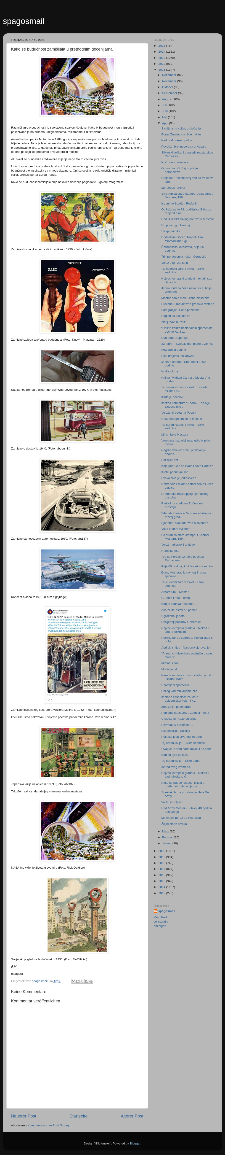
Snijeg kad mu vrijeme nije (179, 691)
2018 (162, 863)
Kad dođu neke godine (176, 140)
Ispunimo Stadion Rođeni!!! (179, 203)
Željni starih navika (174, 824)
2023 (162, 57)
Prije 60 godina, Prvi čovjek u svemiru (187, 566)
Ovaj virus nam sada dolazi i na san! (186, 749)
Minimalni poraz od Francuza (181, 817)
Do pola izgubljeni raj (175, 225)
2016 (162, 875)
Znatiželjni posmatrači (176, 706)
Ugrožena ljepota (173, 616)
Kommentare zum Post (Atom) (48, 1125)
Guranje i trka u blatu (175, 598)
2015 (162, 881)
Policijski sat (169, 460)
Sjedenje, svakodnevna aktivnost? (184, 523)
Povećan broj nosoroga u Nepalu (183, 146)
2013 (162, 893)
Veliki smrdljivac (172, 802)
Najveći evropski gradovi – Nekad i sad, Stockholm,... (185, 629)
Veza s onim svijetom (175, 528)
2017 (162, 869)
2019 (162, 857)
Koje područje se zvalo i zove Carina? (187, 466)
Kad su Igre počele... (175, 755)
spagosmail (24, 21)
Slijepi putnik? (170, 231)
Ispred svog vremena (175, 767)
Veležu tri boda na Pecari (178, 412)
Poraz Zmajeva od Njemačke (181, 134)
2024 (162, 51)
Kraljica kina (169, 371)
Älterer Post (132, 1116)
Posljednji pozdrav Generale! (181, 622)
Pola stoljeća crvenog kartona (181, 736)
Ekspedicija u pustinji (175, 730)
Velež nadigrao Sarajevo (178, 544)
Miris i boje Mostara (174, 434)
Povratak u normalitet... (177, 725)
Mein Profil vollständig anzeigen (161, 921)
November (169, 81)
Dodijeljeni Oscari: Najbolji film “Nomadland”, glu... (182, 238)
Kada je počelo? (172, 397)
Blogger (135, 1143)
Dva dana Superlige (174, 337)
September (170, 93)
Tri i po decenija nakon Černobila (183, 256)
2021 (162, 69)
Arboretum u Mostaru (175, 592)
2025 (162, 45)
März (166, 831)
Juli (165, 105)
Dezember (169, 75)
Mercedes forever (173, 187)
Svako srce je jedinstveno (178, 478)
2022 (162, 63)
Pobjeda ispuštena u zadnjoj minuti (185, 712)
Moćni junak (169, 669)
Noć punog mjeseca (174, 162)
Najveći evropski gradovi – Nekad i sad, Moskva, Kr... (185, 774)
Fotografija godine (173, 349)
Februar (168, 837)
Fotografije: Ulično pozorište (180, 310)
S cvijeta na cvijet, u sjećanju (181, 128)
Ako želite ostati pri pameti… (180, 610)
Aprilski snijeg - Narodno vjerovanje (185, 647)
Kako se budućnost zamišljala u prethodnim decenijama (182, 784)
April (165, 123)
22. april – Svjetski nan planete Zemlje (187, 343)
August (167, 99)
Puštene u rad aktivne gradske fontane (187, 304)
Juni (165, 111)
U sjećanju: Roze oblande (178, 718)
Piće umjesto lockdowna (177, 356)
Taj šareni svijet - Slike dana (180, 760)
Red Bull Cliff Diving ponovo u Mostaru (187, 219)
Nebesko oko (170, 550)
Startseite (78, 1116)
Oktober (168, 87)
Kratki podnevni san (174, 472)
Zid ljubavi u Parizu (174, 322)
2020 (162, 851)
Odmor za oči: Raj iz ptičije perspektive (179, 170)
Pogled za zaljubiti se (175, 316)
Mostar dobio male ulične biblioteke (185, 298)
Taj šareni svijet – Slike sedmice (183, 743)
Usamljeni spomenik (175, 685)
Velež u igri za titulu (174, 262)
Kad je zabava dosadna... (178, 604)
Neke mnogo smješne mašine (181, 418)
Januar (167, 843)
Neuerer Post (23, 1116)
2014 (162, 887)
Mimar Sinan (170, 663)
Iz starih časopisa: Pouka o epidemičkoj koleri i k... (179, 698)
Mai (165, 117)
